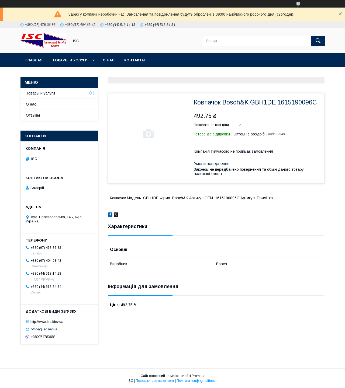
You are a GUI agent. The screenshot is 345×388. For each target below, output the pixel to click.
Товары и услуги (70, 60)
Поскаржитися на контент (155, 381)
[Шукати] (318, 41)
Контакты (134, 60)
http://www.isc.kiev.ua (46, 321)
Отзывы (33, 115)
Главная (34, 60)
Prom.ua (198, 376)
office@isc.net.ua (44, 329)
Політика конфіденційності (197, 381)
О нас (109, 60)
